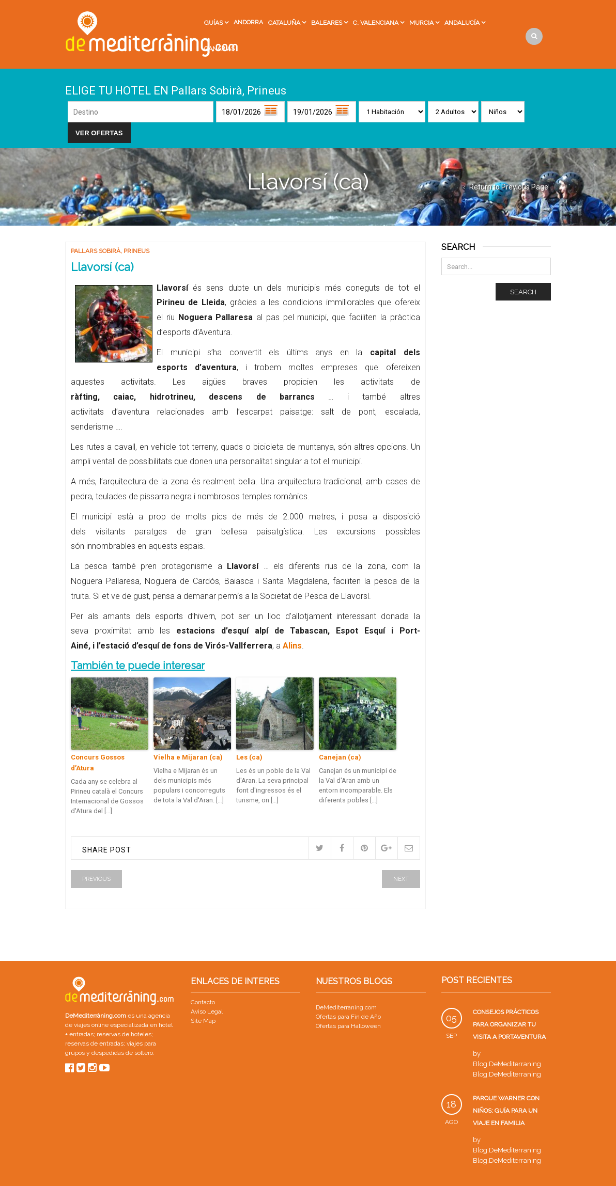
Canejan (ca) (340, 757)
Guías (213, 22)
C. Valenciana (375, 22)
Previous (96, 879)
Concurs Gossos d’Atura (98, 762)
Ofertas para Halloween (348, 1026)
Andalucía (462, 22)
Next (401, 879)
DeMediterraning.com (346, 1007)
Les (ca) (249, 757)
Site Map (203, 1020)
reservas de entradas (94, 1043)
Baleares (326, 22)
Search (523, 292)
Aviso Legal (207, 1011)
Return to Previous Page (508, 187)
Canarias (219, 48)
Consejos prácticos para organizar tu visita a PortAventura (509, 1024)
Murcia (421, 22)
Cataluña (284, 22)
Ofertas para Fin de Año (348, 1016)
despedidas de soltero (122, 1052)
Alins (292, 646)
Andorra (248, 22)
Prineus (136, 251)
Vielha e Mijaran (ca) (188, 757)
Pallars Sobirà (95, 251)
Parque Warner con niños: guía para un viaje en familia (506, 1111)
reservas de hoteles (124, 1034)
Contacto (203, 1002)
